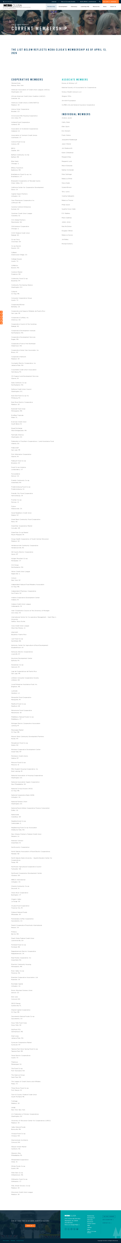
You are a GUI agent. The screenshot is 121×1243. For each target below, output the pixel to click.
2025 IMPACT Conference (88, 1)
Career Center (91, 1223)
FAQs (88, 1225)
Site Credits (6, 1240)
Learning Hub (85, 6)
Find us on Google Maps (71, 1224)
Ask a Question (108, 1219)
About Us (113, 6)
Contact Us (106, 1222)
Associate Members (76, 79)
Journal (53, 1)
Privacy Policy (20, 1240)
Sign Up (29, 1225)
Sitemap (13, 1240)
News (105, 6)
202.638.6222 (69, 1222)
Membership (51, 6)
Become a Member (109, 1)
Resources (96, 6)
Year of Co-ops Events (68, 1)
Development (63, 6)
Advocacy (74, 6)
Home (12, 24)
